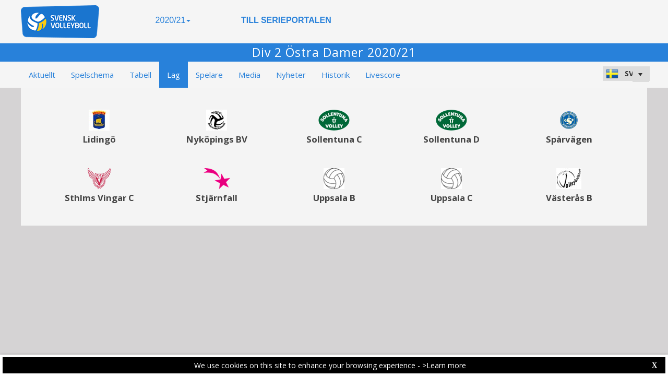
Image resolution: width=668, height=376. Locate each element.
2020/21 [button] (173, 20)
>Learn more (444, 365)
